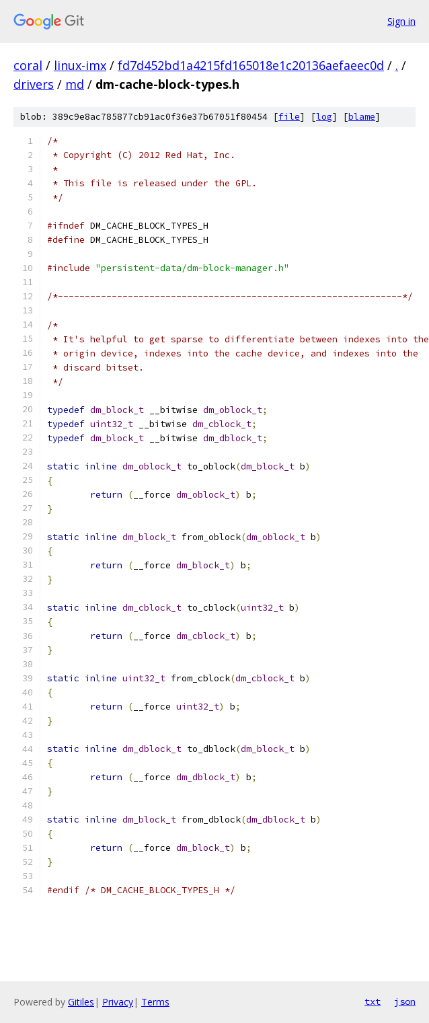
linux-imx (80, 65)
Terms (155, 1001)
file (289, 116)
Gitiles (81, 1001)
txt (372, 1001)
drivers (33, 84)
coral (27, 65)
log (324, 116)
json (405, 1001)
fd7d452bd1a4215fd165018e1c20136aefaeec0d (251, 65)
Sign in (401, 21)
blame (361, 116)
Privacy (117, 1001)
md (74, 84)
